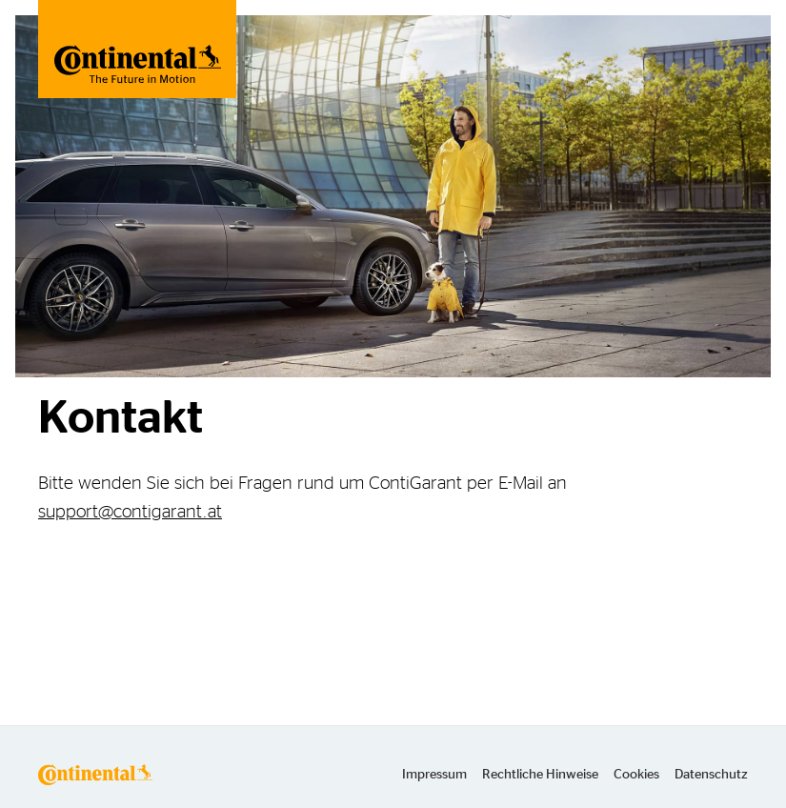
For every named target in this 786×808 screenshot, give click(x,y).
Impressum (434, 774)
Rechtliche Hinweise (540, 774)
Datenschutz (711, 774)
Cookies (636, 774)
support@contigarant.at (130, 512)
